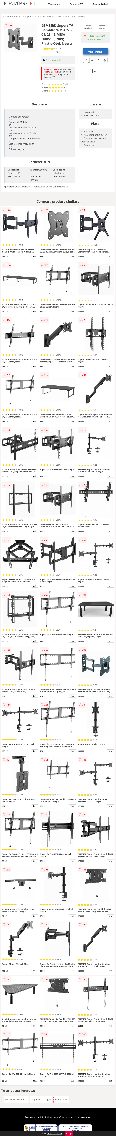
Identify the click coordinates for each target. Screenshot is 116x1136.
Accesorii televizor (102, 4)
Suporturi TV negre (41, 1099)
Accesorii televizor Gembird (52, 16)
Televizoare (54, 4)
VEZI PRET (95, 51)
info (35, 256)
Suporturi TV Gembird (77, 16)
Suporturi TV (76, 4)
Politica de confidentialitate (59, 1117)
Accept (69, 1133)
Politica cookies (82, 1117)
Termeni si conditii (34, 1117)
